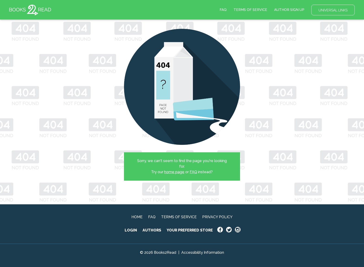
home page (174, 172)
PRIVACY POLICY (217, 217)
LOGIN (131, 230)
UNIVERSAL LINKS (333, 10)
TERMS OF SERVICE (250, 10)
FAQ (223, 10)
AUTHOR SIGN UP (289, 10)
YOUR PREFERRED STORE (190, 230)
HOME (137, 217)
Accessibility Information (202, 252)
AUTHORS (152, 230)
